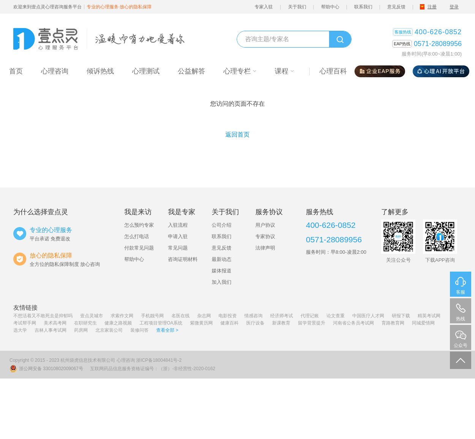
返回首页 (237, 134)
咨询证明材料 (183, 259)
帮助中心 (330, 7)
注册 (432, 7)
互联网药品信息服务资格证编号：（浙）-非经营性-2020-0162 (152, 368)
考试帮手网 (24, 323)
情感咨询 (253, 315)
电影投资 (227, 315)
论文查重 (335, 315)
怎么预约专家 (139, 225)
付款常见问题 (139, 248)
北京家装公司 (109, 330)
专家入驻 (264, 7)
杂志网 (204, 315)
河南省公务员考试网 (353, 323)
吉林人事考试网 (50, 330)
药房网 (81, 330)
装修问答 (139, 330)
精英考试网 (429, 315)
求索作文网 (122, 315)
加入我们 (221, 282)
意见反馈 (396, 7)
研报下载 (401, 315)
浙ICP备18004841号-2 (159, 360)
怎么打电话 (136, 236)
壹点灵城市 (91, 315)
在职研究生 (85, 323)
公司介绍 (221, 225)
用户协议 (265, 225)
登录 (454, 7)
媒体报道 (221, 271)
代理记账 (310, 315)
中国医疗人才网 (368, 315)
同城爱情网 (423, 323)
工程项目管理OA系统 (160, 323)
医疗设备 (255, 323)
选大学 (20, 330)
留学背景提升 (311, 323)
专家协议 (265, 236)
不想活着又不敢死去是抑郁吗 (43, 315)
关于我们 (297, 7)
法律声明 (265, 248)
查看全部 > (167, 330)
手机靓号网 (152, 315)
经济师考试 (281, 315)
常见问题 (178, 248)
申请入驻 (178, 236)
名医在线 (180, 315)
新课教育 (281, 323)
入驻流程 (178, 225)
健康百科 (229, 323)
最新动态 (221, 259)
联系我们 (363, 7)
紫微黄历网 (201, 323)
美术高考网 (55, 323)
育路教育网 (393, 323)
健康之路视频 (118, 323)
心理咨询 (126, 360)
